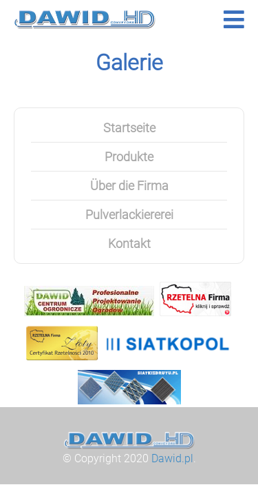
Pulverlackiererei (129, 214)
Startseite (129, 128)
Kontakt (129, 243)
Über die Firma (129, 185)
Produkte (129, 156)
